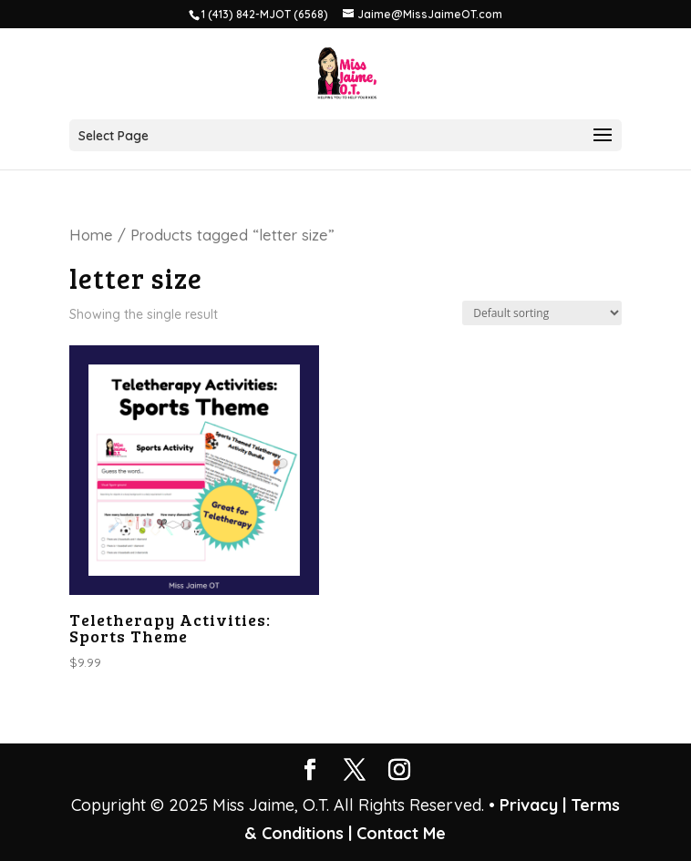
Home (91, 234)
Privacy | (533, 804)
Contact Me (399, 833)
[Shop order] (542, 313)
